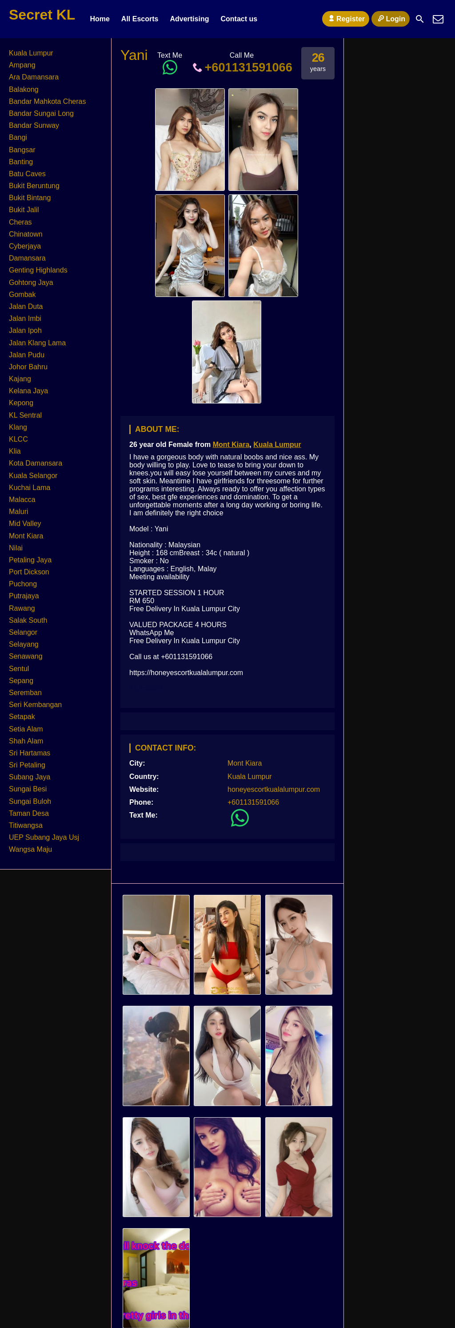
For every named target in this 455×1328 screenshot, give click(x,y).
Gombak (22, 294)
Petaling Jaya (30, 560)
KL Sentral (25, 415)
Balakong (24, 89)
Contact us (238, 19)
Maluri (18, 511)
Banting (21, 162)
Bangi (18, 137)
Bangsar (22, 150)
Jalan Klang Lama (37, 343)
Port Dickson (29, 572)
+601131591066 (241, 67)
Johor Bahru (28, 367)
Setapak (22, 716)
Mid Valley (25, 523)
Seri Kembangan (35, 704)
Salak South (28, 620)
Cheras (20, 222)
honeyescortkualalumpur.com (274, 789)
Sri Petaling (27, 765)
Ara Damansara (34, 77)
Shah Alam (26, 741)
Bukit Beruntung (34, 186)
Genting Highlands (38, 270)
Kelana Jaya (28, 391)
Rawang (22, 608)
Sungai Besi (28, 789)
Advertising (189, 19)
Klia (15, 451)
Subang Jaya (29, 777)
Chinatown (26, 234)
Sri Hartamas (29, 753)
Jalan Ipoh (25, 330)
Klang (18, 427)
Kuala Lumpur (277, 444)
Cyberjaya (25, 246)
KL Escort (146, 688)
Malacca (22, 499)
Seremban (25, 692)
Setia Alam (26, 729)
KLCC (18, 439)
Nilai (16, 548)
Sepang (21, 680)
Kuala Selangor (33, 475)
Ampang (22, 65)
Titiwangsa (26, 825)
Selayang (24, 644)
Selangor (23, 632)
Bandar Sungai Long (41, 113)
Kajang (20, 379)
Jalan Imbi (25, 318)
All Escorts (140, 19)
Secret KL (42, 15)
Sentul (19, 668)
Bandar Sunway (34, 125)
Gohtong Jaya (31, 282)
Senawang (26, 656)
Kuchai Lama (29, 487)
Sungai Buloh (30, 801)
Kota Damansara (35, 463)
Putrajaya (24, 596)
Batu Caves (27, 174)
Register (346, 19)
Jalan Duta (26, 306)
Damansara (27, 258)
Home (99, 19)
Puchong (23, 584)
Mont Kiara (231, 444)
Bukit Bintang (30, 198)
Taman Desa (29, 813)
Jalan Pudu (26, 355)
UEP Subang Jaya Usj (44, 837)
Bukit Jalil (24, 209)
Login (390, 19)
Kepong (21, 403)
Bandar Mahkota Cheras (47, 101)
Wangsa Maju (30, 849)
